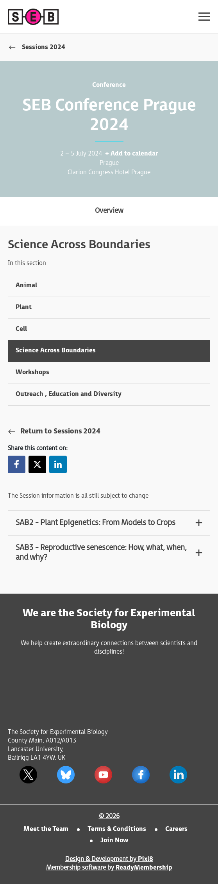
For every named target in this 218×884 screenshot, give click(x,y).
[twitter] (28, 774)
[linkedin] (178, 774)
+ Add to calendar (131, 153)
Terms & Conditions (117, 829)
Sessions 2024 (43, 47)
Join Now (114, 840)
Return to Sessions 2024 (60, 431)
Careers (176, 829)
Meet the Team (45, 829)
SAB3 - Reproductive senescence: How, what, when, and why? (101, 552)
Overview (109, 211)
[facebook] (141, 774)
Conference (109, 85)
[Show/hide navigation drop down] (204, 16)
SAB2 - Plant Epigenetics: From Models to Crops (95, 522)
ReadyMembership (144, 868)
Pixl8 (145, 859)
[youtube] (103, 774)
